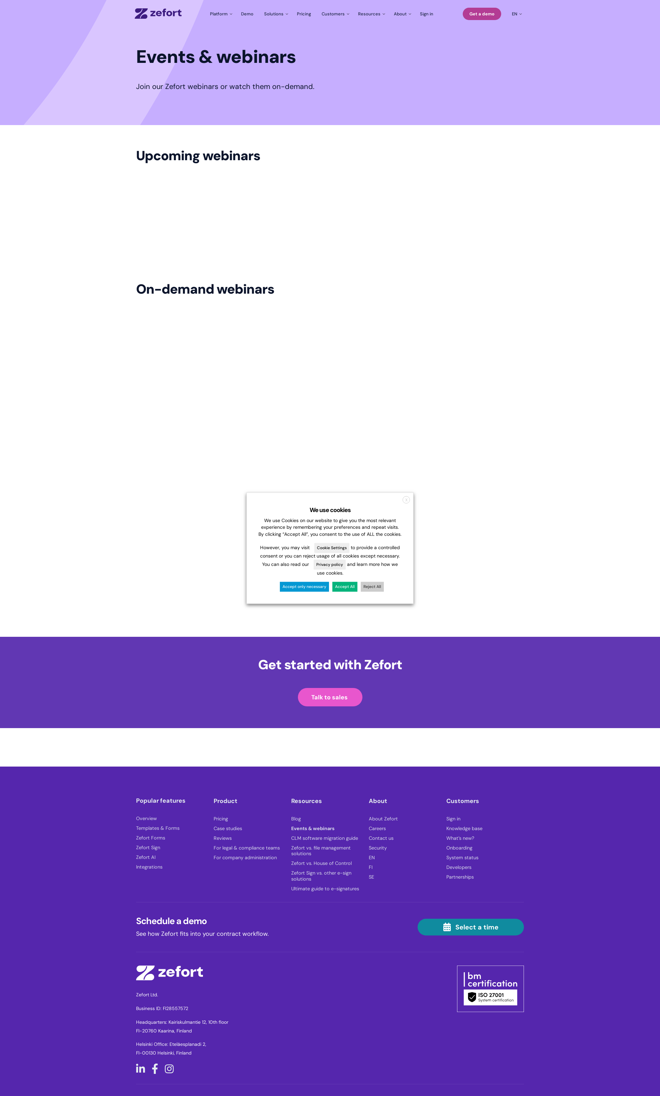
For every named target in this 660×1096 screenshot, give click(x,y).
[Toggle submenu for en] (516, 13)
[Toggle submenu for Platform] (220, 13)
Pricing (221, 819)
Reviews (223, 838)
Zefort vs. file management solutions (321, 851)
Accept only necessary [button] (304, 586)
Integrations (149, 867)
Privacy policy (329, 565)
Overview (146, 818)
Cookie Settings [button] (332, 548)
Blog (296, 819)
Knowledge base (464, 828)
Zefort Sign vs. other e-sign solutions (321, 876)
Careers (377, 828)
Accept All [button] (345, 586)
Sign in (453, 819)
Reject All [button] (372, 586)
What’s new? (460, 838)
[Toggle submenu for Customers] (334, 13)
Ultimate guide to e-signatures (325, 889)
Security (378, 848)
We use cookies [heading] (330, 510)
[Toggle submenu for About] (402, 13)
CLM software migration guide (324, 838)
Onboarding (459, 848)
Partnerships (460, 877)
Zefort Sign (148, 848)
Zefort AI (145, 857)
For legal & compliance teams (247, 848)
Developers (458, 867)
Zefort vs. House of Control (321, 863)
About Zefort (383, 819)
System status (462, 858)
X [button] (406, 500)
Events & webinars (313, 828)
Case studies (228, 828)
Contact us (381, 838)
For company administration (245, 858)
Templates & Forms (158, 828)
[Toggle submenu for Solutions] (275, 13)
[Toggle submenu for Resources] (371, 13)
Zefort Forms (150, 838)
